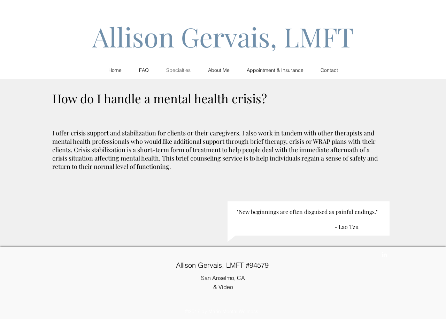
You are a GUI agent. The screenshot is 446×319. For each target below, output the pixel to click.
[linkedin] (384, 254)
